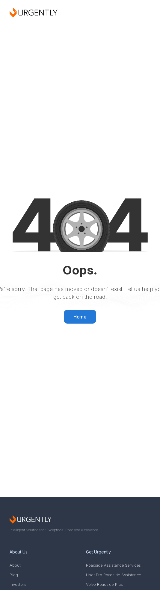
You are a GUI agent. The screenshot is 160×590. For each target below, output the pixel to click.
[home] (34, 13)
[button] (143, 12)
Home (80, 317)
